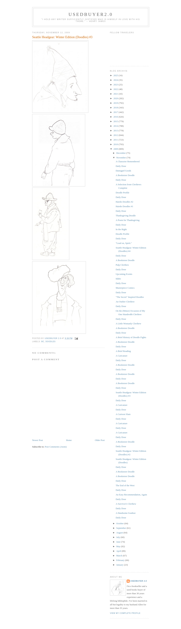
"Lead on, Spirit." (124, 243)
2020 (116, 98)
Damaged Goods (123, 170)
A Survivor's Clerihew (126, 503)
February (120, 560)
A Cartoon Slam (123, 414)
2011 (116, 139)
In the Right (121, 229)
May (118, 546)
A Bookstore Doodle (125, 175)
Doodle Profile (122, 192)
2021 (116, 93)
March (119, 555)
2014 (116, 126)
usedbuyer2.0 (91, 14)
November (121, 157)
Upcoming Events (124, 274)
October (120, 523)
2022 (116, 89)
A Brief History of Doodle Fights (131, 337)
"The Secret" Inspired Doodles (130, 297)
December (121, 153)
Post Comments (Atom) (56, 446)
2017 (116, 112)
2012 (116, 135)
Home (69, 440)
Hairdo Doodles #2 (124, 201)
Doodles (51, 342)
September (121, 528)
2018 (116, 107)
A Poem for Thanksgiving (127, 220)
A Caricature (121, 355)
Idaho (118, 278)
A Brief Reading (123, 351)
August (120, 532)
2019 (116, 103)
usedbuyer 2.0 (138, 581)
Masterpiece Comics (125, 287)
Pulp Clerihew (122, 265)
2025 (116, 75)
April (119, 551)
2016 (116, 116)
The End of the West (125, 485)
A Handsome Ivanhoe (126, 513)
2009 (116, 149)
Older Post (100, 440)
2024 (116, 80)
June (118, 541)
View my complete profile (125, 613)
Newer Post (37, 440)
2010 (116, 144)
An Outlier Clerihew (125, 301)
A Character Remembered (127, 161)
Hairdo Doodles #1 (124, 206)
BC (42, 342)
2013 (116, 130)
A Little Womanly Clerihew (128, 323)
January (120, 564)
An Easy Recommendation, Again (131, 494)
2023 (116, 84)
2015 (116, 121)
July (118, 537)
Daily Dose (121, 166)
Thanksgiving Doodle (126, 215)
